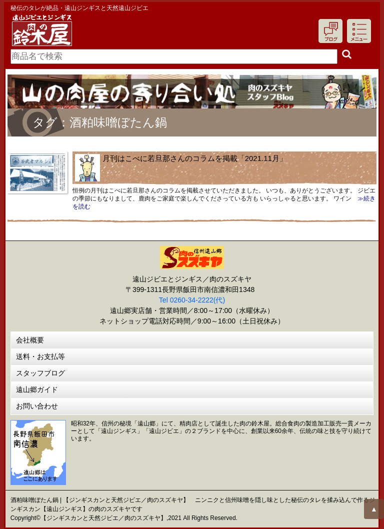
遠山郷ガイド (37, 390)
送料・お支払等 (40, 356)
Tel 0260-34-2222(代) (192, 300)
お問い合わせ (37, 406)
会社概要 (30, 340)
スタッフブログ (40, 373)
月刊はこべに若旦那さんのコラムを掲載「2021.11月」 (194, 158)
